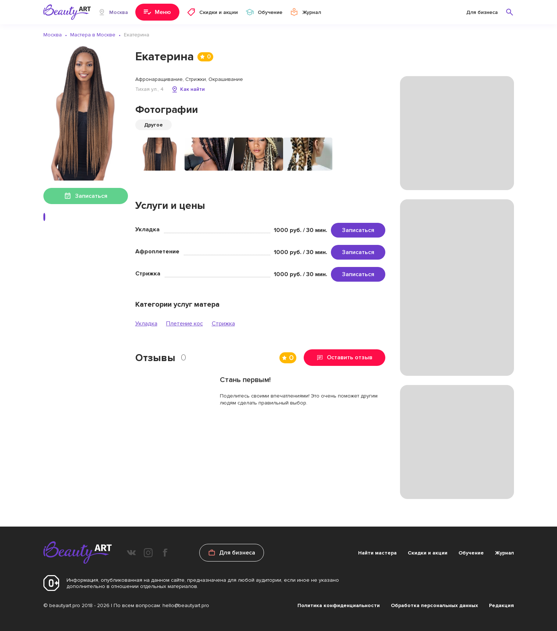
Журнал (504, 553)
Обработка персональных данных (434, 605)
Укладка (146, 323)
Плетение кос (184, 323)
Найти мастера (377, 553)
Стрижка (223, 323)
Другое (153, 125)
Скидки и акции (427, 553)
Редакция (501, 605)
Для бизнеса (482, 12)
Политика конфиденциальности (338, 605)
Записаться (358, 230)
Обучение (471, 553)
